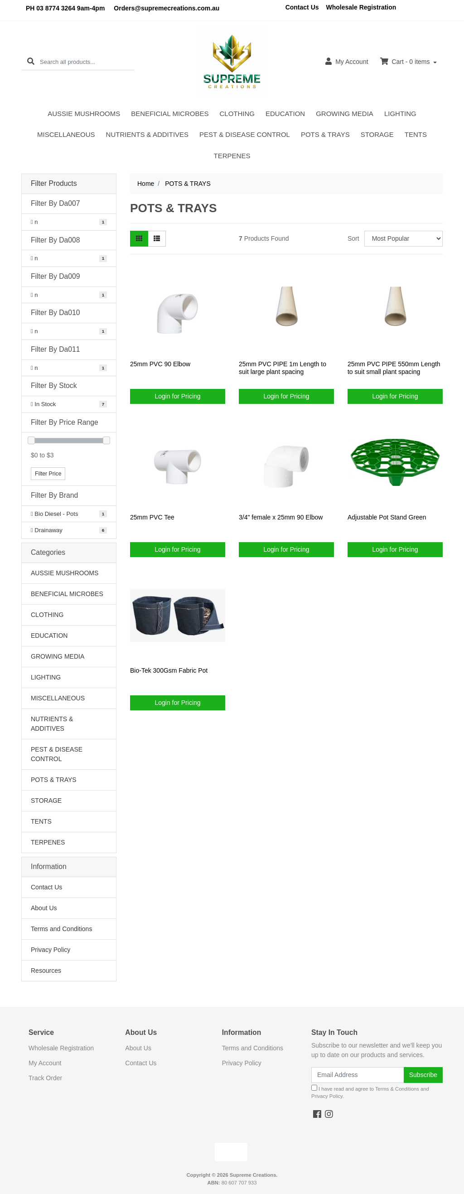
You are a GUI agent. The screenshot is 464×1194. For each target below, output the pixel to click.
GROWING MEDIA (344, 113)
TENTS (416, 134)
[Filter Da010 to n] (69, 331)
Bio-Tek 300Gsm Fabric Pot (169, 670)
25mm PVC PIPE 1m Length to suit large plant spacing (282, 367)
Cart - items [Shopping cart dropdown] (406, 61)
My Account (45, 1063)
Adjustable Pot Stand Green (387, 517)
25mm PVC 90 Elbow (160, 364)
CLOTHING (237, 113)
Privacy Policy (50, 949)
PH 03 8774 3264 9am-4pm (65, 8)
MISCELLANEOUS (66, 134)
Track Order (45, 1078)
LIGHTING (400, 113)
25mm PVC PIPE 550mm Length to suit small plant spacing (394, 367)
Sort (353, 238)
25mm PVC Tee (152, 517)
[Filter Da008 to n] (69, 258)
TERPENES (232, 156)
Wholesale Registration (361, 7)
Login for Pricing (177, 396)
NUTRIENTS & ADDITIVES (147, 134)
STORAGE (377, 134)
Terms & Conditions (397, 1089)
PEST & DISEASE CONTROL (244, 134)
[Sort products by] (403, 239)
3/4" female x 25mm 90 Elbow (281, 517)
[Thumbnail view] (139, 239)
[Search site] (30, 62)
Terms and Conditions (61, 928)
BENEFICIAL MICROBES (169, 113)
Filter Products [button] (54, 183)
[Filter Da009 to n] (69, 295)
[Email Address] (357, 1075)
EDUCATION (285, 113)
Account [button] (346, 61)
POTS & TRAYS (325, 134)
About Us (44, 908)
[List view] (157, 239)
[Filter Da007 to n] (69, 222)
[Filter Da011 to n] (69, 368)
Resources (46, 970)
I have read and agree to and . (370, 1092)
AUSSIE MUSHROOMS (84, 113)
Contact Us (302, 7)
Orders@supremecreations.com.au (166, 8)
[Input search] (87, 62)
